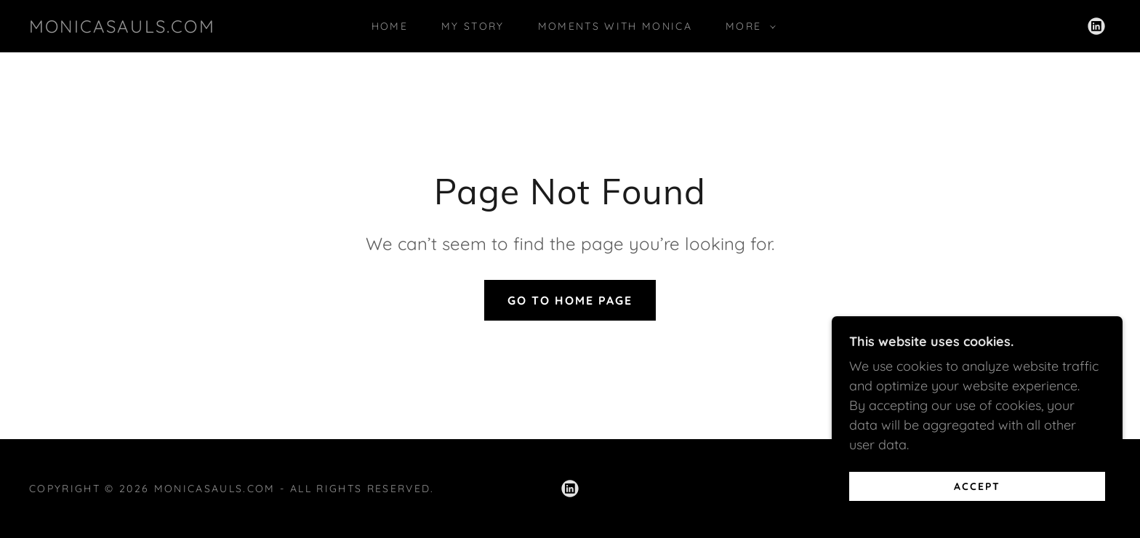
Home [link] (390, 26)
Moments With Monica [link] (615, 26)
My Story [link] (473, 26)
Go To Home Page (570, 300)
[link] (122, 28)
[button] (747, 26)
